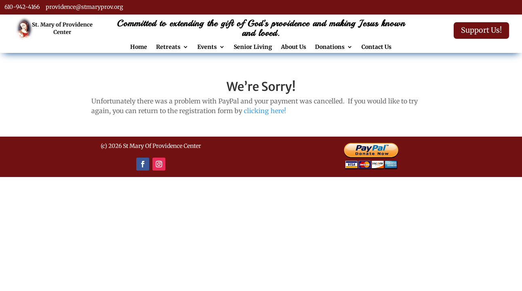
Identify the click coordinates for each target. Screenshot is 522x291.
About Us (293, 47)
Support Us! (481, 30)
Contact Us (376, 47)
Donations (329, 47)
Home (138, 47)
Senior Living (253, 47)
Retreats (168, 47)
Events (207, 47)
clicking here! (265, 111)
